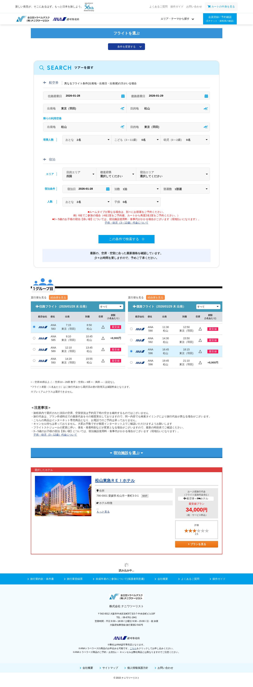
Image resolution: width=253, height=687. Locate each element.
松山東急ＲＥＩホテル (115, 480)
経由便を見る (58, 297)
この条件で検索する (126, 239)
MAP (144, 496)
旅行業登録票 (73, 578)
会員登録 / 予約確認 (220, 18)
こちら (133, 648)
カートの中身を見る (221, 6)
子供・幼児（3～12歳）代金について (126, 222)
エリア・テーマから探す (175, 18)
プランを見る (196, 544)
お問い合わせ (194, 6)
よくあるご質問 (158, 6)
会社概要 (161, 578)
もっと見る (103, 511)
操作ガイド (176, 6)
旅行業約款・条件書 (40, 578)
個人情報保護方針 (136, 667)
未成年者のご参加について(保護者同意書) (118, 578)
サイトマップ (109, 667)
